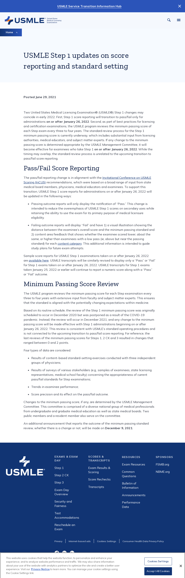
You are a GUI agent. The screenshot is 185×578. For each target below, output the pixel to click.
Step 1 (59, 468)
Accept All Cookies (158, 573)
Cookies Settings (158, 563)
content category (70, 243)
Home (9, 32)
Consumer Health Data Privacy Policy (143, 541)
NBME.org (163, 472)
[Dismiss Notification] (179, 6)
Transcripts (96, 487)
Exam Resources (133, 464)
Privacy (58, 541)
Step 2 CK (61, 475)
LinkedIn (72, 553)
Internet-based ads (80, 541)
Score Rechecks (99, 479)
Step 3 (59, 482)
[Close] (181, 568)
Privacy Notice (40, 571)
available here (39, 260)
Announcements (134, 495)
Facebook (56, 553)
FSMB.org (162, 464)
